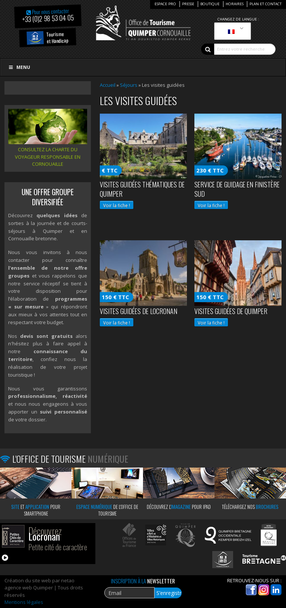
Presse (188, 3)
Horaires (235, 3)
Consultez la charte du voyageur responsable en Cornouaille (47, 156)
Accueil (107, 85)
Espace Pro (165, 3)
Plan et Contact (266, 3)
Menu (19, 67)
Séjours (128, 85)
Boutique (210, 3)
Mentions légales (23, 602)
